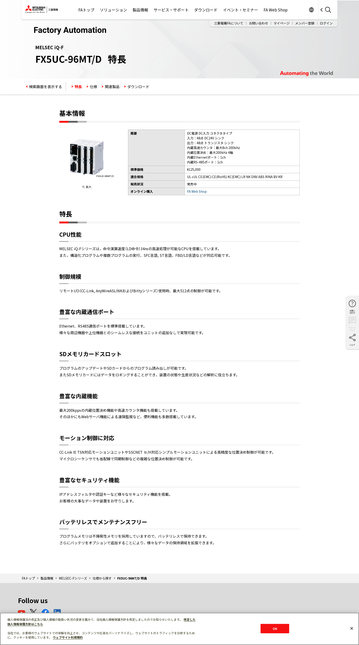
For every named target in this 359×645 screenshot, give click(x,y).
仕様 (93, 86)
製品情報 (140, 10)
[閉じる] (352, 628)
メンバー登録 (304, 23)
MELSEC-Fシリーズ (73, 578)
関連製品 (112, 86)
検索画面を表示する (45, 86)
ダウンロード (206, 10)
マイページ (282, 23)
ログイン (326, 23)
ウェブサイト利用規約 (68, 637)
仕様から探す (102, 578)
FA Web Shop (276, 10)
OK (275, 628)
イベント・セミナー (240, 10)
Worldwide (311, 9)
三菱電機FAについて (228, 23)
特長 (78, 86)
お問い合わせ (258, 23)
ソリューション (113, 10)
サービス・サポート (171, 10)
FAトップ (86, 10)
